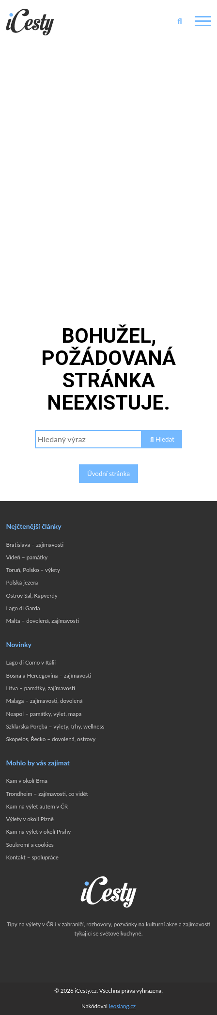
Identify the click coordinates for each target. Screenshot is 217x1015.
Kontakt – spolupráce (32, 857)
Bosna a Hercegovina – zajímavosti (48, 675)
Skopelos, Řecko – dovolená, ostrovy (50, 739)
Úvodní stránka (108, 473)
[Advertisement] (108, 157)
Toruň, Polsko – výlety (33, 570)
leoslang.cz (122, 1006)
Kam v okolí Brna (26, 780)
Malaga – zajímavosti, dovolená (44, 701)
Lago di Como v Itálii (31, 662)
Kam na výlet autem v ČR (36, 806)
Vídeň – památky (26, 557)
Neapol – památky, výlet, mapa (43, 714)
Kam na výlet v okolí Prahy (38, 831)
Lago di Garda (23, 608)
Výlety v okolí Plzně (30, 819)
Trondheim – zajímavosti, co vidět (47, 794)
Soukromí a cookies (29, 844)
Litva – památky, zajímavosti (40, 688)
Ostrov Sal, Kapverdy (31, 595)
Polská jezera (22, 582)
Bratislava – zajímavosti (34, 544)
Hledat (162, 439)
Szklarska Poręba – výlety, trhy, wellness (55, 726)
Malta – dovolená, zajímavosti (42, 621)
